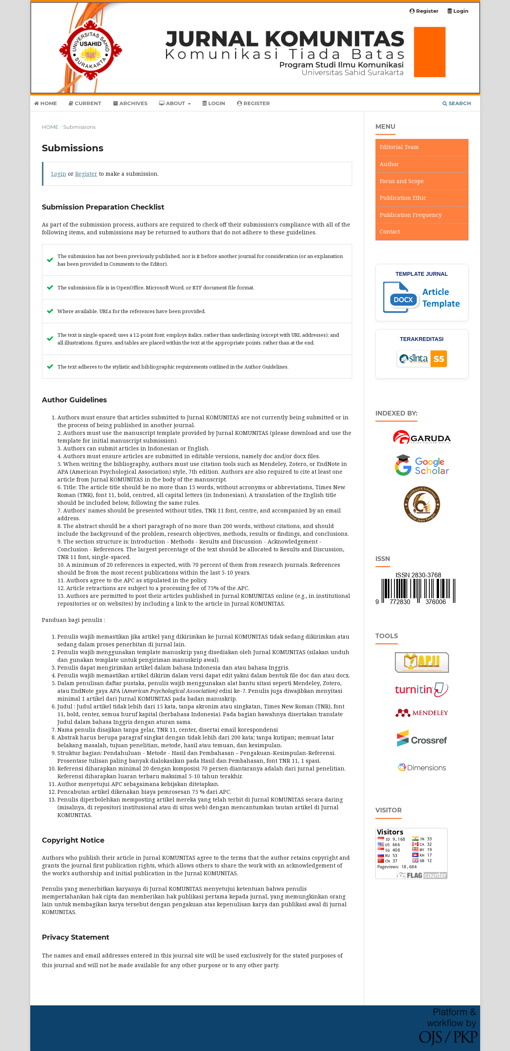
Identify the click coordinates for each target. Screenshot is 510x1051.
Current (85, 103)
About (173, 103)
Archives (130, 103)
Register (253, 103)
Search (457, 103)
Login (213, 103)
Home (45, 103)
